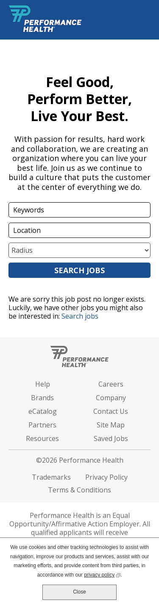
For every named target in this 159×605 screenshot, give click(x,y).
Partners (42, 425)
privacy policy (102, 574)
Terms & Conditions (79, 490)
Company (111, 397)
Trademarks (51, 477)
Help (42, 384)
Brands (42, 397)
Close (79, 592)
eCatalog (42, 411)
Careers (110, 384)
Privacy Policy (106, 477)
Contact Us (110, 411)
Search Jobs (79, 270)
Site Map (111, 425)
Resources (42, 438)
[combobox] (79, 230)
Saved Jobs (111, 438)
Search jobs (79, 316)
